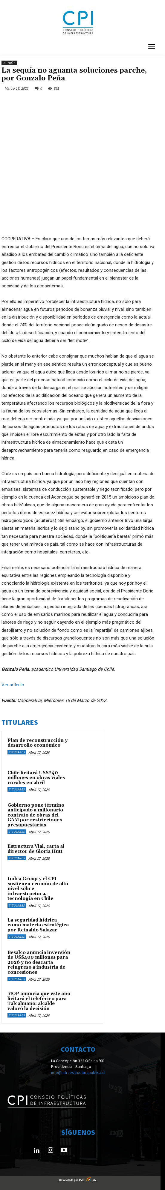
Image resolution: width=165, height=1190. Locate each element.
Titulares (17, 752)
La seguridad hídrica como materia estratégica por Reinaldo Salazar (38, 925)
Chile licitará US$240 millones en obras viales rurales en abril (36, 778)
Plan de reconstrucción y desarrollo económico (37, 743)
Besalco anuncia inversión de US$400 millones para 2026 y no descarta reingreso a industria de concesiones (38, 962)
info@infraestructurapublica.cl (78, 1072)
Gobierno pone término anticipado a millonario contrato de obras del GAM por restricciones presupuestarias (35, 815)
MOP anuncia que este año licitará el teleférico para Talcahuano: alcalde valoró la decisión (38, 1001)
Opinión (9, 63)
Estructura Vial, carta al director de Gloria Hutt (35, 849)
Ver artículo (12, 685)
